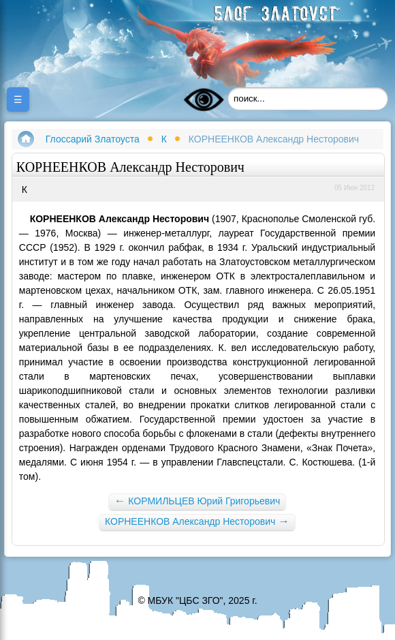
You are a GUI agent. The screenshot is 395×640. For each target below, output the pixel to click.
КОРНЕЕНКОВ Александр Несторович (197, 521)
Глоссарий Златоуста (93, 139)
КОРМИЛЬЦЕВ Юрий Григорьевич (197, 500)
